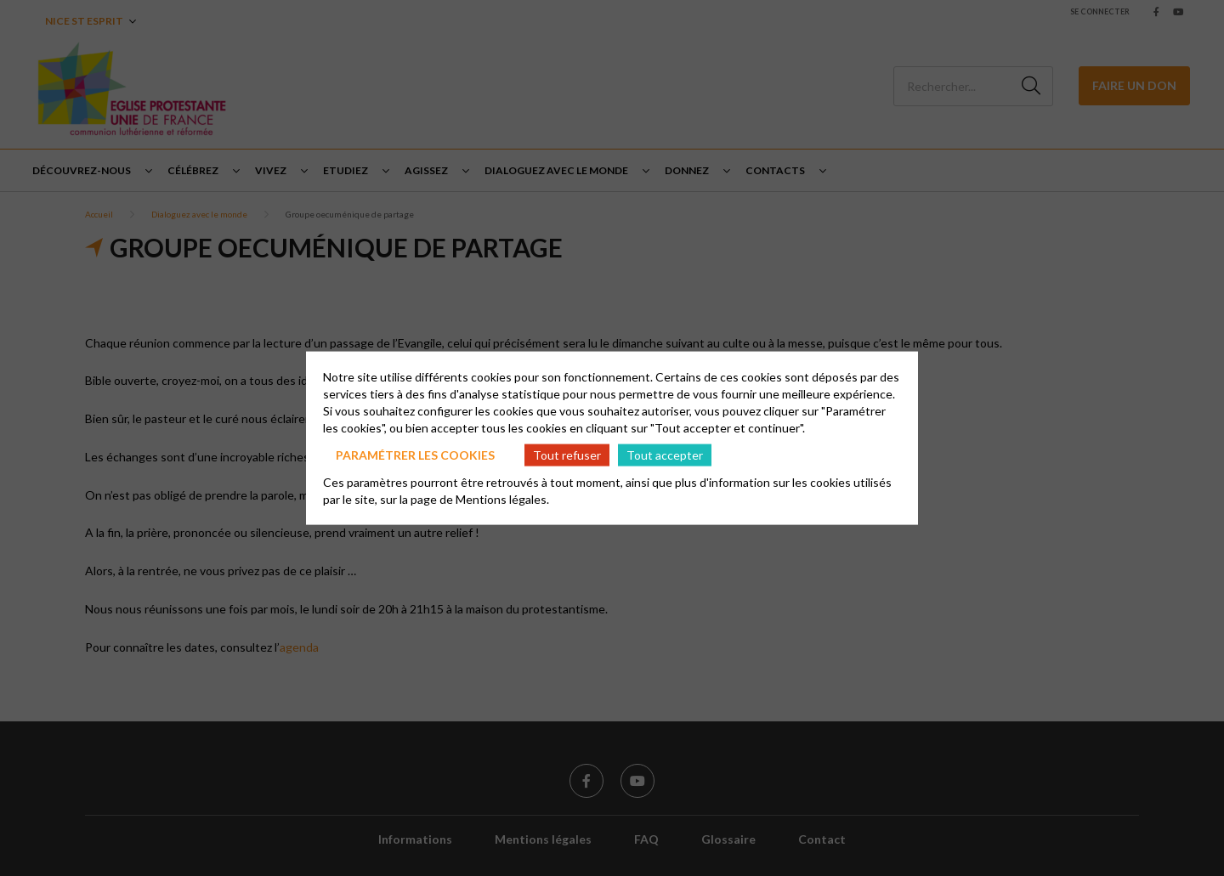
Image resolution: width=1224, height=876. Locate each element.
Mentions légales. (502, 499)
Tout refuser (567, 454)
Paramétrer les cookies (415, 454)
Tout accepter (664, 454)
